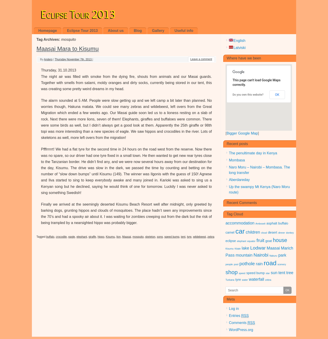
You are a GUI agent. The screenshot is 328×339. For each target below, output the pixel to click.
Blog (138, 31)
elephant (82, 236)
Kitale (238, 248)
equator (251, 241)
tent (183, 236)
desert (272, 232)
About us (116, 31)
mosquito (138, 236)
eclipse (231, 241)
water (245, 279)
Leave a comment (201, 59)
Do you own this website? (248, 94)
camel (230, 232)
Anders (48, 59)
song (160, 236)
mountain (244, 255)
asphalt (271, 223)
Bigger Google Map (242, 133)
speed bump (171, 236)
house (280, 240)
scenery (281, 264)
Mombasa (237, 160)
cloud (264, 232)
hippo (100, 236)
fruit (260, 240)
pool (236, 264)
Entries (239, 316)
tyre (189, 236)
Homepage (47, 31)
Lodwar (258, 247)
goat (268, 241)
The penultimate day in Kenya (253, 153)
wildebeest (199, 236)
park (282, 255)
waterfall (256, 279)
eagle (71, 236)
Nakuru (273, 255)
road (270, 263)
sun (274, 272)
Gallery (158, 31)
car (240, 231)
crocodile (61, 236)
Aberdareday (239, 180)
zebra (211, 236)
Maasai (126, 236)
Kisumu (110, 236)
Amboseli (261, 223)
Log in (234, 309)
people (229, 264)
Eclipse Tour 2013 (78, 13)
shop (232, 272)
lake (245, 248)
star (268, 273)
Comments (242, 323)
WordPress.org (241, 330)
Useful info (183, 31)
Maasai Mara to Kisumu (67, 48)
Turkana (230, 279)
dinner (281, 232)
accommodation (240, 223)
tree (289, 272)
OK (277, 95)
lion (118, 236)
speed (242, 273)
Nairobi (261, 254)
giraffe (92, 236)
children (253, 232)
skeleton (150, 236)
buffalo (50, 236)
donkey (290, 232)
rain (259, 264)
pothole (247, 263)
